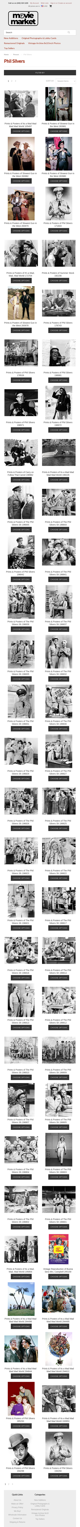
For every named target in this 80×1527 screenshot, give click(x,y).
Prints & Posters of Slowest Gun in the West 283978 (20, 324)
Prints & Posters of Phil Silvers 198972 (58, 423)
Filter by (40, 73)
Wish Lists (44, 3)
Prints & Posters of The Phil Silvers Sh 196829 (20, 772)
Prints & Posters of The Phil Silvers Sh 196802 (20, 1220)
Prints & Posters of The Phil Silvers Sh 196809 (58, 1071)
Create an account (65, 3)
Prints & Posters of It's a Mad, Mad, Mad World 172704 (20, 274)
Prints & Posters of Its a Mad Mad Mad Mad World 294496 (20, 1320)
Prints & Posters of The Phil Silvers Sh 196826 (20, 822)
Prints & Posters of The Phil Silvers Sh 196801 (58, 1220)
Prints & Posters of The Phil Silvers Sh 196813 (20, 1021)
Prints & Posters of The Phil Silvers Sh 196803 (58, 1170)
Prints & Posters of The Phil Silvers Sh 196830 (58, 722)
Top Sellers (9, 48)
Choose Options (21, 131)
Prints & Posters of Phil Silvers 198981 (58, 374)
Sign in (53, 3)
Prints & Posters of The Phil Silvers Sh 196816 (20, 971)
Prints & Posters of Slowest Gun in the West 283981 (58, 125)
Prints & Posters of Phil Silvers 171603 (58, 224)
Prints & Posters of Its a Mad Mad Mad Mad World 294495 (58, 1320)
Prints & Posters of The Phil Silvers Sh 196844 (58, 523)
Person (16, 54)
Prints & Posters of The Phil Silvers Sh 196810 (20, 1071)
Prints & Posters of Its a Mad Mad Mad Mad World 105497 (20, 125)
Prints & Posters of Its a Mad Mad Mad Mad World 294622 (58, 1370)
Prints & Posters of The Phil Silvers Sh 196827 (58, 772)
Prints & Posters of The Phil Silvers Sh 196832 (58, 672)
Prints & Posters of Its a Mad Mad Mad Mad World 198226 (58, 473)
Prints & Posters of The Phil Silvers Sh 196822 (58, 872)
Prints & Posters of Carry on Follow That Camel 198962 (20, 473)
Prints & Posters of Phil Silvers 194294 (58, 1469)
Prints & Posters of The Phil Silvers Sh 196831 (20, 722)
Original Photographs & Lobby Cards (39, 38)
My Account (34, 3)
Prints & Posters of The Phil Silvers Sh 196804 (20, 1170)
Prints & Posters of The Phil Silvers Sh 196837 (58, 623)
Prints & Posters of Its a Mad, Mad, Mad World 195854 (20, 1270)
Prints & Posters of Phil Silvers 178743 (58, 324)
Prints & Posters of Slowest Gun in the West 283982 (20, 174)
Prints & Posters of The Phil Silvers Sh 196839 (20, 623)
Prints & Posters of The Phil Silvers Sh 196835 (20, 672)
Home (6, 54)
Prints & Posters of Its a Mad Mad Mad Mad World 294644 (20, 1370)
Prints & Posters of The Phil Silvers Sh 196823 (20, 872)
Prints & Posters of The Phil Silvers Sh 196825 (58, 822)
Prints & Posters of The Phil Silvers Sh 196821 (20, 921)
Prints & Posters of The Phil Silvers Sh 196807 (20, 1121)
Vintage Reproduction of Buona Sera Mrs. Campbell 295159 (58, 1270)
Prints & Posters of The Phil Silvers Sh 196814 (58, 971)
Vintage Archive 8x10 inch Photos (44, 43)
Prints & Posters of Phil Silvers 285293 (20, 1419)
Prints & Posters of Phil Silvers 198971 (20, 423)
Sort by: (50, 81)
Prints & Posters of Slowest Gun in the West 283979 (20, 224)
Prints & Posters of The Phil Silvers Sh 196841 (58, 573)
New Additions (11, 38)
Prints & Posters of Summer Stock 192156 (58, 274)
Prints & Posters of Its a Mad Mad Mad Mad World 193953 (58, 1419)
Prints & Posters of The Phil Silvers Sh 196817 (58, 921)
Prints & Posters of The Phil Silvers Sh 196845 (20, 523)
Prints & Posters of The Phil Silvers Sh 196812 (58, 1021)
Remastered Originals (14, 43)
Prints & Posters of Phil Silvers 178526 (20, 374)
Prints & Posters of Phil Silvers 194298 (20, 1469)
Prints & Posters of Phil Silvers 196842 (20, 573)
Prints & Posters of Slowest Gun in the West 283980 (58, 174)
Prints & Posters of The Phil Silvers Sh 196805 (58, 1121)
